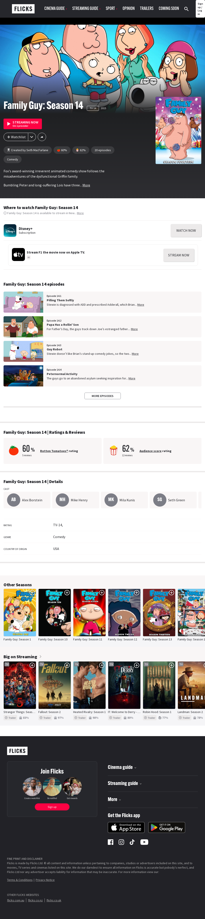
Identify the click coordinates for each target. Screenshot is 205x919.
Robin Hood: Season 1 (157, 712)
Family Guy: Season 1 (17, 639)
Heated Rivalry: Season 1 (89, 712)
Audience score (151, 451)
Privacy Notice (45, 880)
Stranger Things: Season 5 (21, 712)
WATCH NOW (186, 230)
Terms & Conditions (20, 880)
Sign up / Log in (200, 9)
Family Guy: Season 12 (122, 639)
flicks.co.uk (54, 900)
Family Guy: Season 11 (87, 639)
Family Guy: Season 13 (157, 639)
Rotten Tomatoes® (54, 451)
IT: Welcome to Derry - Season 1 (129, 712)
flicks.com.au (15, 900)
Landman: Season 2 (190, 712)
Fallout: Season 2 (49, 712)
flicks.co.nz (35, 900)
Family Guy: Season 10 (52, 639)
